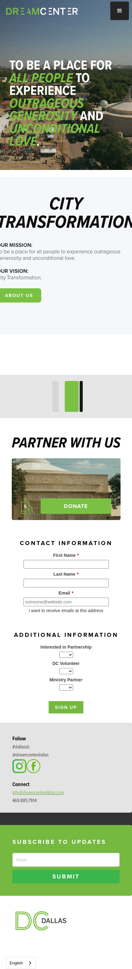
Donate (76, 506)
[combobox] (21, 963)
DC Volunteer (66, 663)
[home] (49, 11)
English (16, 963)
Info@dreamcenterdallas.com (38, 792)
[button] (119, 11)
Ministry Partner (66, 679)
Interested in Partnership (66, 647)
